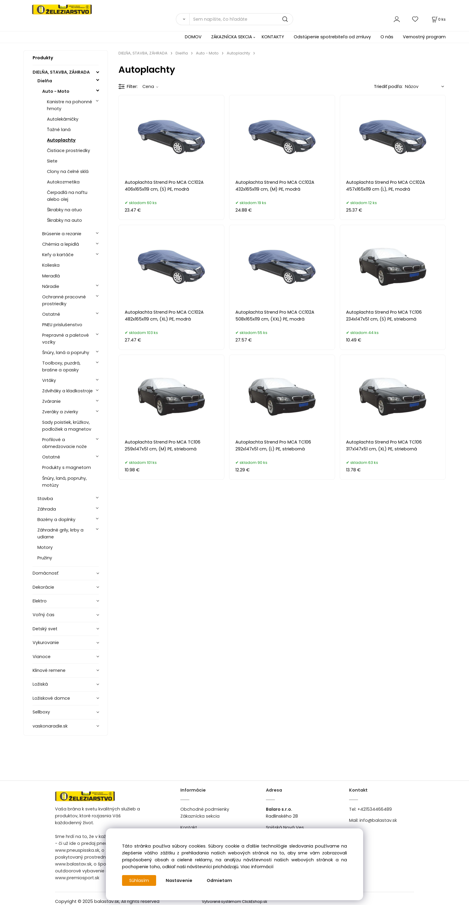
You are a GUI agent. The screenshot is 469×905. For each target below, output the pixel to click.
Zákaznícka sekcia (200, 816)
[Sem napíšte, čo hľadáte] (241, 19)
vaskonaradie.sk (50, 726)
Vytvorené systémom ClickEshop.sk (234, 901)
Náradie (50, 286)
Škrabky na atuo (64, 210)
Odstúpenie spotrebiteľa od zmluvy (332, 37)
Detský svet (45, 629)
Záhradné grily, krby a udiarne (60, 533)
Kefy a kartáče (58, 255)
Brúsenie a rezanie (61, 234)
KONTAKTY (273, 37)
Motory (45, 547)
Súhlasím (139, 880)
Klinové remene (49, 670)
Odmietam (219, 880)
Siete (52, 161)
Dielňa (44, 81)
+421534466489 (374, 809)
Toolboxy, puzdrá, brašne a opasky (61, 366)
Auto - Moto (55, 91)
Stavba (45, 499)
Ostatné (51, 314)
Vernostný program (424, 37)
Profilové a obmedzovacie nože (64, 443)
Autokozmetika (63, 182)
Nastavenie (179, 880)
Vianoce (42, 657)
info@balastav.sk (378, 820)
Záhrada (46, 509)
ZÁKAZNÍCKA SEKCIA (231, 37)
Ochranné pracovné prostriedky (64, 300)
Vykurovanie (46, 643)
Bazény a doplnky (56, 520)
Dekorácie (43, 587)
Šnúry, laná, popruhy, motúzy (64, 481)
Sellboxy (41, 712)
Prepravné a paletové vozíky (65, 338)
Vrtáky (49, 380)
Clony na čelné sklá (68, 171)
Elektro (40, 601)
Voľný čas (43, 615)
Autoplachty (61, 140)
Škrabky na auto (64, 220)
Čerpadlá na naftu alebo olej (67, 195)
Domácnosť (45, 573)
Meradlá (51, 276)
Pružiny (44, 558)
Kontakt (188, 827)
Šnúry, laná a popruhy (65, 353)
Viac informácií (256, 867)
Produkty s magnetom (66, 467)
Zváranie (51, 401)
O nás (386, 37)
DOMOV (193, 37)
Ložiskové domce (51, 698)
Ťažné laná (59, 130)
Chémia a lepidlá (60, 244)
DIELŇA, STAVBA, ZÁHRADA (61, 72)
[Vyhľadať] (182, 19)
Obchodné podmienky (204, 809)
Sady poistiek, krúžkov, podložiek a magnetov (66, 425)
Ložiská (40, 684)
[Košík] (438, 19)
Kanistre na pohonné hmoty (69, 105)
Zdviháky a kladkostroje (67, 391)
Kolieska (51, 265)
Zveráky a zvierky (60, 412)
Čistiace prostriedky (68, 151)
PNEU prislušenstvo (62, 325)
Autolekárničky (62, 119)
